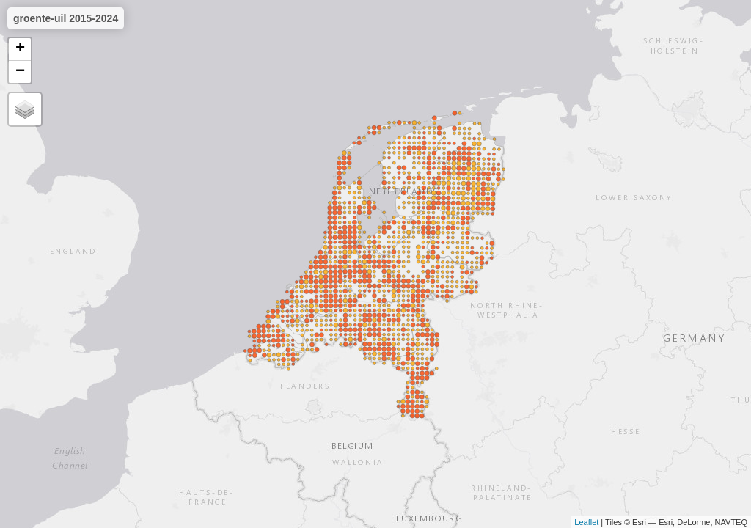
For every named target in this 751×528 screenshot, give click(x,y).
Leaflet (586, 522)
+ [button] (20, 49)
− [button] (20, 72)
